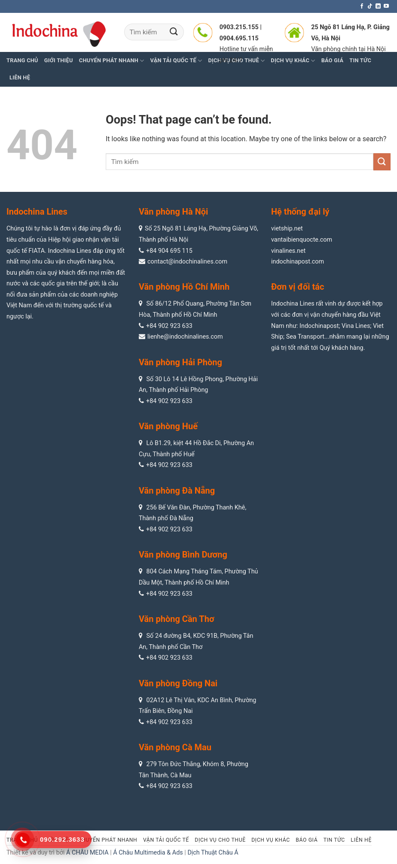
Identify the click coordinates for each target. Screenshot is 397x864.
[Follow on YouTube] (386, 6)
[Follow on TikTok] (370, 6)
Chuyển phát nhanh (111, 61)
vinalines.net (288, 251)
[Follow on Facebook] (361, 6)
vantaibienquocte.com (301, 239)
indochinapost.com (297, 261)
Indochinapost (319, 326)
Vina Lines (356, 326)
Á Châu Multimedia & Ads (148, 852)
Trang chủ (22, 60)
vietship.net (287, 228)
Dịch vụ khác (270, 840)
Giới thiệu (58, 60)
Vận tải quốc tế (166, 840)
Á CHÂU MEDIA (87, 852)
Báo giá (307, 840)
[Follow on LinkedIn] (378, 6)
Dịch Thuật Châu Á (212, 852)
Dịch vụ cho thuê (220, 840)
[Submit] (174, 32)
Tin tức (334, 840)
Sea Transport (305, 336)
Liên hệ (19, 77)
